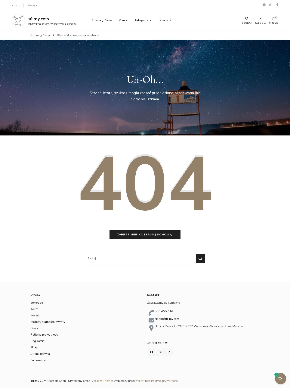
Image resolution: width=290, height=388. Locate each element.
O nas (123, 20)
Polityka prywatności (44, 335)
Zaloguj (260, 20)
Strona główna (101, 20)
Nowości (165, 20)
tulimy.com (38, 18)
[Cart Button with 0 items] (280, 378)
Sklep (34, 347)
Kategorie (141, 20)
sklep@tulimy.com (167, 319)
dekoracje (36, 303)
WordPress (143, 381)
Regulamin (37, 341)
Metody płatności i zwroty (47, 322)
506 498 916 (164, 311)
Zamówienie (38, 360)
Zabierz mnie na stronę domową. (145, 234)
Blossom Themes (102, 381)
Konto (16, 5)
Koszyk (32, 5)
